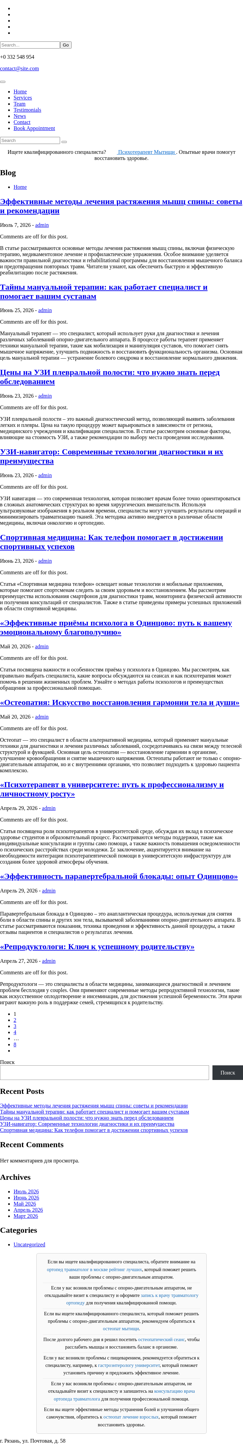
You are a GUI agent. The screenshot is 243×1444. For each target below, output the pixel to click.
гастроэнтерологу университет (129, 1365)
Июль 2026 (26, 1191)
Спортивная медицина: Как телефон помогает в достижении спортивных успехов (94, 1130)
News (20, 116)
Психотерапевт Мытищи (146, 152)
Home (20, 91)
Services (23, 98)
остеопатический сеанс (161, 1339)
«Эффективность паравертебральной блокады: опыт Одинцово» (119, 876)
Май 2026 (25, 1204)
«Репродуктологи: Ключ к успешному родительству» (97, 946)
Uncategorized (29, 1244)
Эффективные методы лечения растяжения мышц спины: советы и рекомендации (94, 1105)
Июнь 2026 (26, 1198)
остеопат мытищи (121, 1328)
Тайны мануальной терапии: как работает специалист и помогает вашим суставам (94, 1112)
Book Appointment (34, 128)
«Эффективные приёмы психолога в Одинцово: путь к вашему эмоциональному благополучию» (116, 627)
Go (66, 45)
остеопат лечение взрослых (131, 1417)
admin (42, 225)
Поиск (7, 1062)
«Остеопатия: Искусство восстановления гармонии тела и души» (120, 702)
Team (19, 104)
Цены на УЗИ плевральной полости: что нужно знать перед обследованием (86, 1118)
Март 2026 (26, 1216)
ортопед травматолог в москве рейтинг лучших (94, 1269)
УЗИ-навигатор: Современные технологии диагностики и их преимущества (87, 1124)
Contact (22, 122)
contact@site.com (19, 68)
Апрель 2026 (28, 1210)
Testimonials (27, 110)
